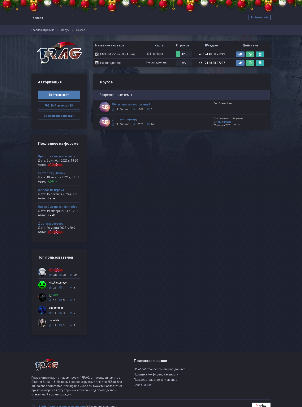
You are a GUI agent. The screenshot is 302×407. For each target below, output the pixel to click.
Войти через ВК (59, 105)
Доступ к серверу (124, 119)
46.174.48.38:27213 (212, 54)
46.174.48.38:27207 (212, 63)
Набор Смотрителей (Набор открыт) (64, 206)
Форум (65, 30)
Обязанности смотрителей (131, 104)
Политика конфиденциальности (156, 374)
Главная (37, 18)
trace (51, 198)
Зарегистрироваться (59, 115)
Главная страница (42, 30)
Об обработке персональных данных (159, 369)
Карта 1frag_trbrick (51, 173)
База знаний (142, 385)
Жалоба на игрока (51, 190)
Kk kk (51, 215)
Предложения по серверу (56, 156)
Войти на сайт (259, 17)
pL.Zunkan (122, 109)
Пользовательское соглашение (155, 379)
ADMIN (52, 181)
